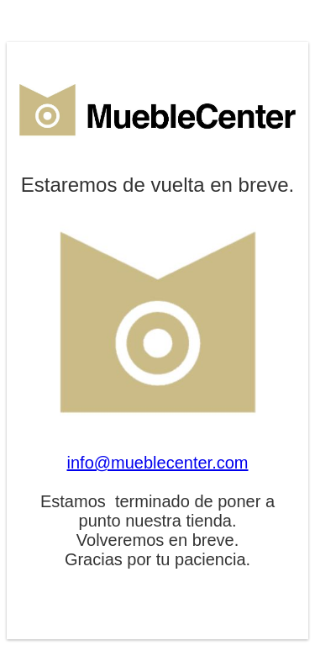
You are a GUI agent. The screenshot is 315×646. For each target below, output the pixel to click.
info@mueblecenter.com (158, 462)
